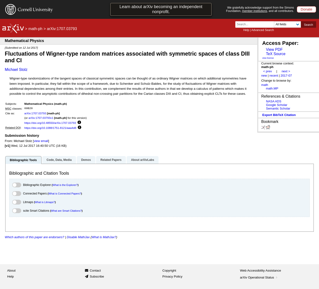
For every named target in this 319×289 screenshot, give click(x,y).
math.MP (272, 88)
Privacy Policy (172, 276)
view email (41, 141)
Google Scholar (276, 105)
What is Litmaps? (45, 202)
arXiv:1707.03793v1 (40, 117)
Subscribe (97, 276)
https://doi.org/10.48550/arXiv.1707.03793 (50, 122)
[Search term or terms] (256, 24)
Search (308, 24)
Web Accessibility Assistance (260, 270)
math (264, 85)
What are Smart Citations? (66, 210)
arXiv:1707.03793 (35, 113)
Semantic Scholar (278, 108)
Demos (86, 160)
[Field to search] (287, 24)
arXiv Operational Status (259, 277)
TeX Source (275, 54)
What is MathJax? (104, 237)
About (11, 270)
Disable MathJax (78, 237)
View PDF (274, 49)
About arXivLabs (142, 160)
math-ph (35, 29)
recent (273, 75)
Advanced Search (262, 30)
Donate (306, 9)
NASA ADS (273, 101)
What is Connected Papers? (64, 193)
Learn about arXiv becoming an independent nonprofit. (160, 9)
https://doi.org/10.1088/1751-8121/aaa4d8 (50, 127)
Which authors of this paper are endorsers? (34, 237)
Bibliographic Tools (23, 160)
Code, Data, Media (59, 160)
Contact (95, 270)
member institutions (254, 11)
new (264, 75)
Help (246, 30)
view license (268, 58)
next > (286, 71)
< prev (267, 71)
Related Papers (110, 160)
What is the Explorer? (65, 185)
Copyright (169, 270)
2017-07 (286, 75)
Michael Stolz (16, 70)
